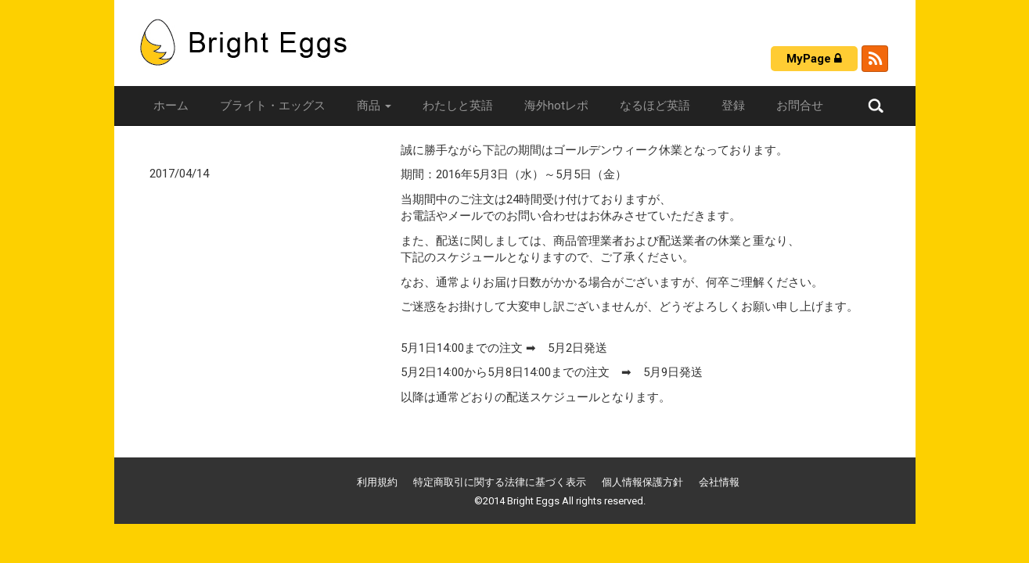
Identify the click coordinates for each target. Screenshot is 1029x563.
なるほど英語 (655, 106)
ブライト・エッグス (273, 106)
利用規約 (377, 482)
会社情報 (719, 482)
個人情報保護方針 (642, 482)
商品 (374, 106)
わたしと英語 (458, 106)
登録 (733, 106)
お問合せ (799, 106)
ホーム (171, 106)
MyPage (814, 59)
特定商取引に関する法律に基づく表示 (499, 482)
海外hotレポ (556, 106)
